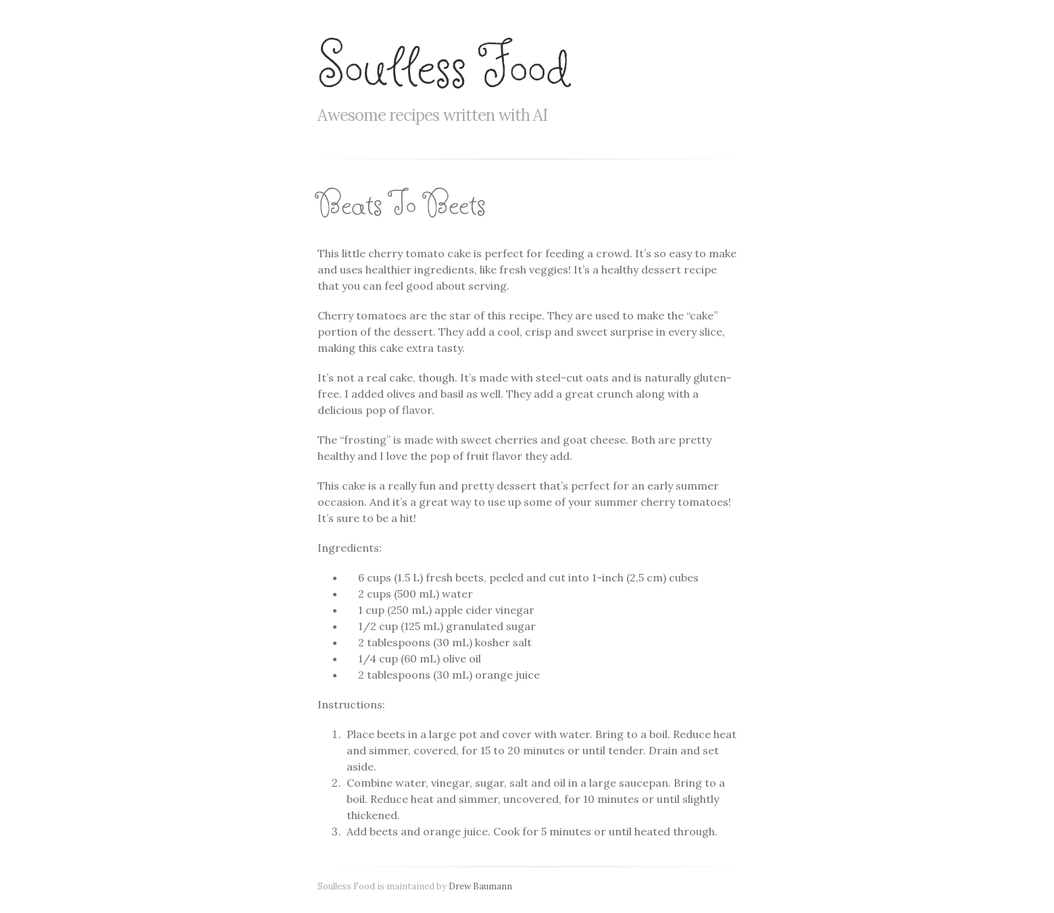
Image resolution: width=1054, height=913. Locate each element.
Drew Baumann (480, 886)
